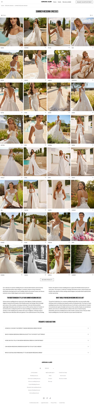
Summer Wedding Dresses (34, 390)
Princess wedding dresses (34, 381)
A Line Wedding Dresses (34, 384)
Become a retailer (67, 2)
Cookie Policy (62, 402)
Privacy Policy (54, 402)
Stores (54, 2)
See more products (47, 279)
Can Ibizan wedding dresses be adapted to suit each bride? (23, 346)
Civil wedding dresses (34, 393)
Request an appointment (84, 2)
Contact (50, 378)
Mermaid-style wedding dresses (34, 387)
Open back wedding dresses (34, 378)
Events (59, 2)
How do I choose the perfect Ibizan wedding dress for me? (23, 328)
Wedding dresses (34, 375)
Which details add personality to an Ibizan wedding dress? (23, 352)
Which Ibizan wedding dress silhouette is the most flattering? (25, 334)
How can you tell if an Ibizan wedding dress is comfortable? (24, 340)
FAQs (50, 375)
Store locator (63, 375)
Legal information (44, 402)
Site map (50, 381)
